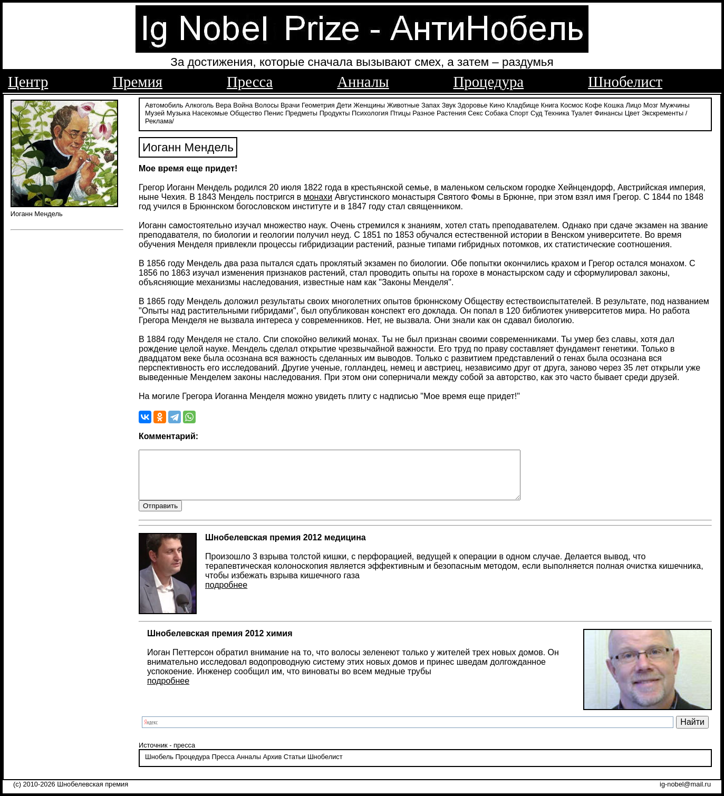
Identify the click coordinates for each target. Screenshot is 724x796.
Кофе (593, 104)
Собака (496, 112)
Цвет (632, 112)
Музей (155, 112)
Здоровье (473, 104)
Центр (28, 81)
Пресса (250, 81)
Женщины (369, 104)
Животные (403, 104)
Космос (571, 104)
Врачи (290, 104)
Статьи (294, 766)
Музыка (178, 112)
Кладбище (523, 104)
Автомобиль (164, 104)
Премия (137, 81)
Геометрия (318, 104)
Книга (549, 104)
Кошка (614, 104)
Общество (246, 112)
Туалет (582, 112)
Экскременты (662, 112)
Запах (430, 104)
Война (243, 104)
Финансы (608, 112)
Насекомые (210, 112)
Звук (449, 104)
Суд (536, 112)
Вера (223, 104)
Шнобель (159, 766)
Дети (343, 104)
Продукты (335, 112)
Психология (370, 112)
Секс (475, 112)
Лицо (634, 104)
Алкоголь (199, 104)
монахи (318, 195)
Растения (451, 112)
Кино (497, 104)
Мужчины (675, 104)
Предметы (301, 112)
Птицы (400, 112)
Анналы (363, 81)
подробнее (226, 594)
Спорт (518, 112)
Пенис (273, 112)
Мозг (650, 104)
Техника (556, 112)
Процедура (488, 81)
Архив (272, 766)
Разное (423, 112)
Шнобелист (625, 81)
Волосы (267, 104)
